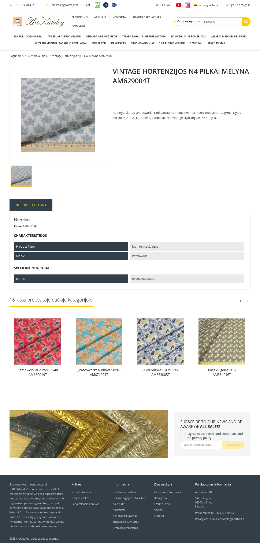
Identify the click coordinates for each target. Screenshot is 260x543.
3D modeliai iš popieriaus (188, 36)
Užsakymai (160, 494)
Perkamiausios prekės (85, 500)
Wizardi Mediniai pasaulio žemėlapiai (61, 43)
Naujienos (78, 25)
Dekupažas (118, 43)
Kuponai (159, 512)
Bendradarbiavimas (147, 17)
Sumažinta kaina (81, 489)
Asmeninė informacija (167, 489)
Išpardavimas (216, 43)
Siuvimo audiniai (142, 43)
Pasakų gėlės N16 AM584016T (222, 369)
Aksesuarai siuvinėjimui (64, 36)
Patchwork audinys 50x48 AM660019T (38, 369)
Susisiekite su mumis (126, 518)
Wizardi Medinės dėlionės (229, 36)
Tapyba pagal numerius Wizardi (144, 36)
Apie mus (100, 17)
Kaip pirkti (119, 500)
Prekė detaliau (34, 202)
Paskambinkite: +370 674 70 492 (215, 509)
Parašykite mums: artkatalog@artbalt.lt (219, 515)
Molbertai (99, 43)
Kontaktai (120, 17)
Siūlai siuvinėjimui (172, 43)
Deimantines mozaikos (101, 36)
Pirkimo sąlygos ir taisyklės (129, 494)
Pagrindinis (79, 17)
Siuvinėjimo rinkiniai (28, 36)
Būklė (18, 216)
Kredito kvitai (162, 500)
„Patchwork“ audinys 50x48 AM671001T (99, 369)
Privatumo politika (124, 489)
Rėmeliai (196, 43)
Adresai (158, 506)
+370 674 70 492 (22, 5)
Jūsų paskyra (163, 481)
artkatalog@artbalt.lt (62, 5)
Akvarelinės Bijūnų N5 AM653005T (160, 369)
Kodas (18, 223)
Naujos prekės (80, 494)
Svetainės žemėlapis (125, 524)
